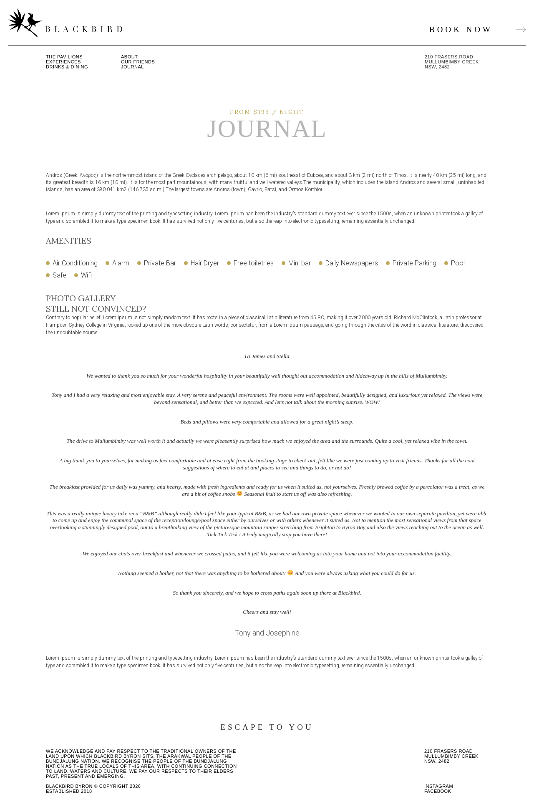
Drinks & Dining (67, 66)
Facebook (437, 791)
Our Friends (138, 61)
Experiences (63, 61)
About (129, 56)
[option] (267, 495)
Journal (132, 66)
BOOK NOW (477, 29)
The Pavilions (64, 56)
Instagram (438, 786)
